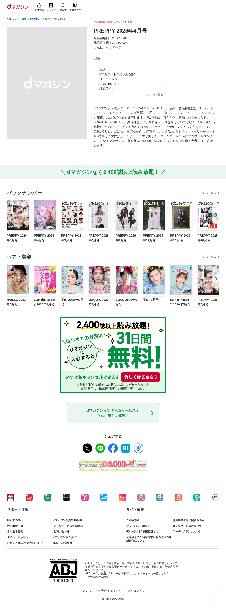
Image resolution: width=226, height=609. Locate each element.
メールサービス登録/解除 (68, 526)
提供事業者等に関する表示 (188, 520)
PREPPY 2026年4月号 (44, 238)
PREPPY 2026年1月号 (126, 238)
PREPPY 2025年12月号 (153, 238)
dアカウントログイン (66, 537)
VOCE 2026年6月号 (126, 302)
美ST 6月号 (151, 300)
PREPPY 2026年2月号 (99, 238)
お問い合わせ (61, 531)
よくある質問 (15, 531)
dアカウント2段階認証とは (142, 531)
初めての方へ (15, 520)
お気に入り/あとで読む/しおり (25, 542)
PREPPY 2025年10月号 (208, 238)
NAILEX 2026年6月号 (16, 302)
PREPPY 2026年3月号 (71, 238)
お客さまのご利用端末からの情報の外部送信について (148, 539)
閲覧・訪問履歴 (62, 542)
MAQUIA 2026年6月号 (99, 302)
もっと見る (209, 193)
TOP (9, 19)
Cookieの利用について (186, 531)
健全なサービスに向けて (187, 526)
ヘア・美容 (20, 19)
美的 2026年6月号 (72, 302)
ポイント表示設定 (17, 537)
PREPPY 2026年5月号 (17, 238)
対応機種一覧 (15, 526)
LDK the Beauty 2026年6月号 (44, 302)
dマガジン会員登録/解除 (67, 520)
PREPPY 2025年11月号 (180, 238)
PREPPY (34, 19)
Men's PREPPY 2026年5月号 (180, 302)
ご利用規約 (132, 520)
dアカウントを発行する (97, 590)
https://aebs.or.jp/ (98, 577)
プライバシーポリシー (139, 526)
